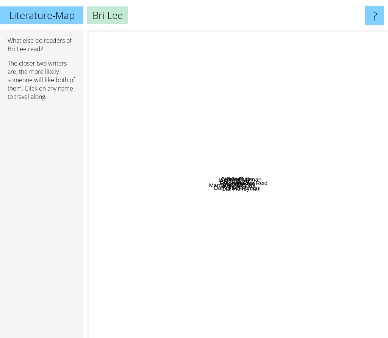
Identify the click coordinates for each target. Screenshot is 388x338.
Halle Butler (270, 121)
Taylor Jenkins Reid (341, 166)
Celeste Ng (187, 80)
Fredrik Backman (285, 103)
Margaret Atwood (111, 217)
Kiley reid (208, 237)
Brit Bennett (200, 149)
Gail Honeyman (289, 250)
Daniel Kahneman (213, 270)
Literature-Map (42, 15)
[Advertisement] (42, 222)
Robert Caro (283, 167)
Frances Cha (243, 223)
